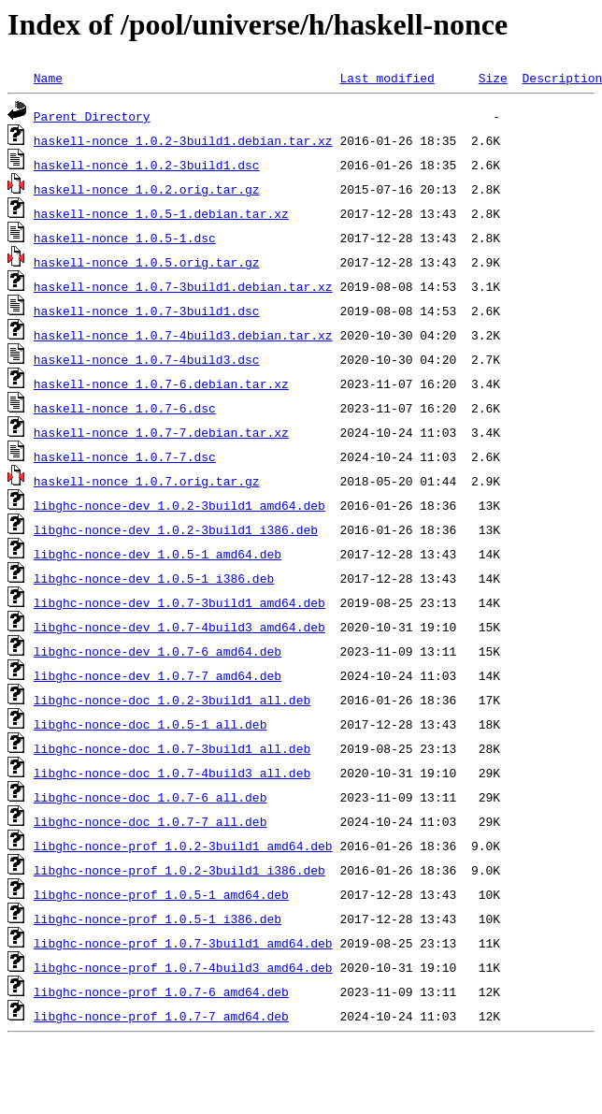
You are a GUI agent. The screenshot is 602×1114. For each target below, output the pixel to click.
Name (48, 77)
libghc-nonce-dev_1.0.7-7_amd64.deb (157, 675)
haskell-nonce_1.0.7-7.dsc (125, 456)
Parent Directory (92, 116)
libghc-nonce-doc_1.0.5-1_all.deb (150, 724)
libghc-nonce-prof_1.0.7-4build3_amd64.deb (183, 967)
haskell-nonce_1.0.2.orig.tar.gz (147, 189)
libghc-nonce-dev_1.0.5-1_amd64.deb (157, 553)
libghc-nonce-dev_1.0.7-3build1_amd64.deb (179, 602)
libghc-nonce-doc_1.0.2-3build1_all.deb (172, 699)
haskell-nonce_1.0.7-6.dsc (125, 407)
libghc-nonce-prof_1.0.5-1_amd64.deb (161, 894)
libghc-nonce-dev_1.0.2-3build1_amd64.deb (179, 505)
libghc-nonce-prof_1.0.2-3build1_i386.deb (179, 869)
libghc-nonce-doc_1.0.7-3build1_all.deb (172, 748)
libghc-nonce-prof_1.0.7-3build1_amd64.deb (183, 942)
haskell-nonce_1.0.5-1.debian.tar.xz (161, 213)
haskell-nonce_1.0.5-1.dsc (125, 237)
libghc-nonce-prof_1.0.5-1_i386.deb (157, 918)
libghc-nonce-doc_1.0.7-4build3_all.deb (172, 772)
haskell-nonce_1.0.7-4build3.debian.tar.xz (183, 334)
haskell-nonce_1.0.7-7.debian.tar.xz (161, 432)
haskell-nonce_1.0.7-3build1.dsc (147, 310)
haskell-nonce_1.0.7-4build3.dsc (147, 359)
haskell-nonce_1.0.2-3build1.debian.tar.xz (183, 140)
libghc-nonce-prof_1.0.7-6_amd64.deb (161, 991)
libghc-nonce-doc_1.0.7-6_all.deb (150, 796)
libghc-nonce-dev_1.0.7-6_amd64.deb (157, 651)
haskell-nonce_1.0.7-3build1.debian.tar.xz (183, 286)
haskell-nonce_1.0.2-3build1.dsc (147, 164)
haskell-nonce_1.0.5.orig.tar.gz (147, 261)
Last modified (386, 77)
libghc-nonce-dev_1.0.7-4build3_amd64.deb (179, 626)
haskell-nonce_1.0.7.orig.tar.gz (147, 480)
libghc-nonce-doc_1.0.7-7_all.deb (150, 821)
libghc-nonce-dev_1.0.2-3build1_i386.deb (176, 529)
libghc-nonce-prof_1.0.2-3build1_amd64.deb (183, 845)
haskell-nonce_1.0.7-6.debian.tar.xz (161, 383)
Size (493, 77)
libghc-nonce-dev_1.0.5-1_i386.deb (154, 578)
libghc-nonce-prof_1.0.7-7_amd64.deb (161, 1015)
